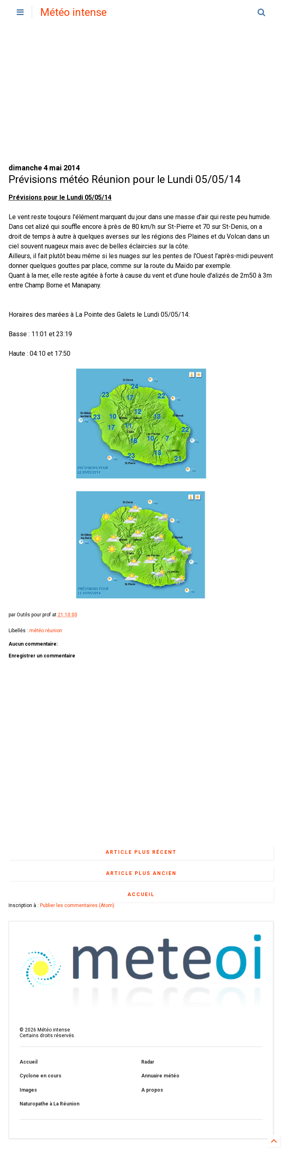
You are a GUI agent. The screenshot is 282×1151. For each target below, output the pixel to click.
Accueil (141, 894)
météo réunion (45, 630)
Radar (147, 1062)
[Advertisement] (141, 93)
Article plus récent (141, 852)
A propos (152, 1090)
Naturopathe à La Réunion (49, 1104)
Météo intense (73, 12)
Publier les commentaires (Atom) (77, 905)
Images (28, 1090)
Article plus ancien (141, 873)
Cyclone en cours (40, 1076)
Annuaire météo (160, 1076)
